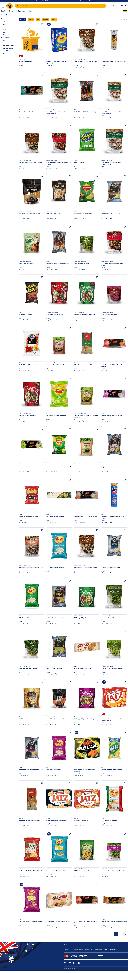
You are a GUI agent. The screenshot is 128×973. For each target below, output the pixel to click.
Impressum (88, 949)
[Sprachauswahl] (125, 11)
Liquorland (21, 11)
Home (66, 949)
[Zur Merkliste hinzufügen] (42, 24)
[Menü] (3, 7)
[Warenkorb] (125, 5)
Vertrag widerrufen (110, 949)
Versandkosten (78, 949)
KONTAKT (67, 944)
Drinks (11, 11)
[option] (9, 21)
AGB (71, 949)
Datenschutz (98, 949)
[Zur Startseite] (10, 9)
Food (3, 11)
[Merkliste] (122, 6)
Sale (30, 11)
